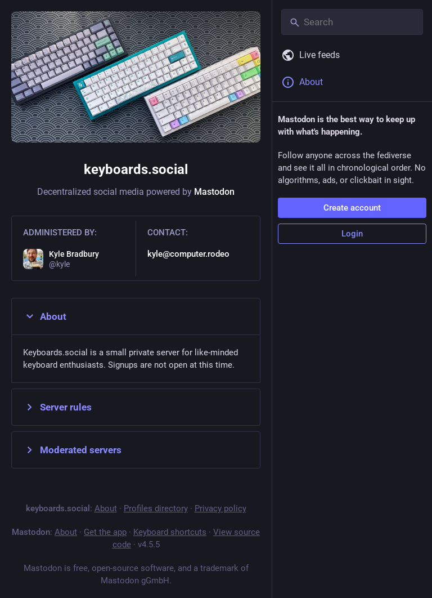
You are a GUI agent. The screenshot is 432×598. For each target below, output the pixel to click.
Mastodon (214, 191)
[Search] (352, 22)
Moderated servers (72, 450)
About (44, 316)
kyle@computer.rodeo (188, 254)
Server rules (57, 407)
